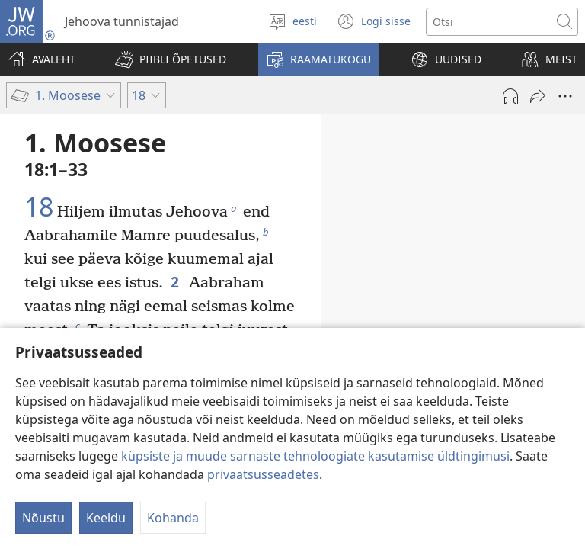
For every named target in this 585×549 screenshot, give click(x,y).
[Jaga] (537, 96)
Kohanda (173, 517)
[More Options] (565, 96)
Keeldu (106, 517)
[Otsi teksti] (488, 22)
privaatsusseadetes (263, 474)
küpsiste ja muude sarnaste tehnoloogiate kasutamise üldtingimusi (315, 456)
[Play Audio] (510, 96)
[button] (170, 59)
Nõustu (43, 517)
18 (38, 207)
